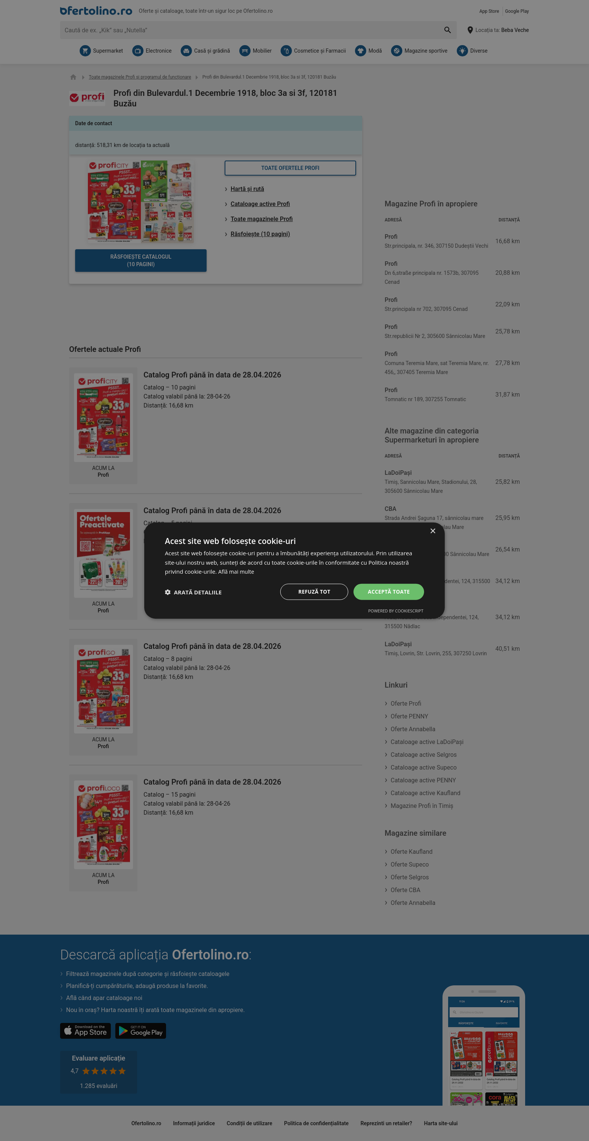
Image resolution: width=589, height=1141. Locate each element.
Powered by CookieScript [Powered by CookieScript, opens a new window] (395, 611)
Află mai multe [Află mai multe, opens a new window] (237, 571)
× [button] (432, 530)
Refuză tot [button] (312, 591)
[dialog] (294, 570)
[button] (193, 592)
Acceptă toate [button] (388, 591)
